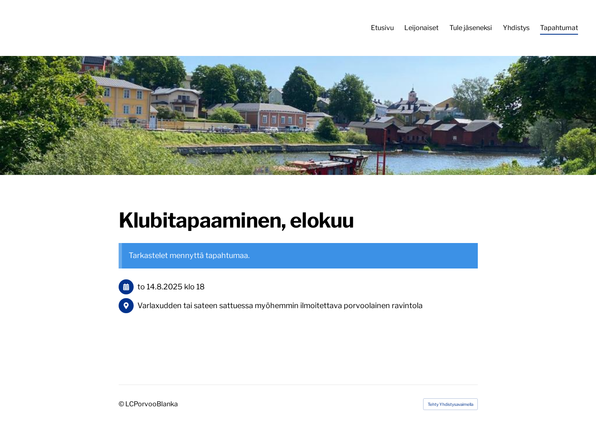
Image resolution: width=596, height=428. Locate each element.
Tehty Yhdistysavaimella (450, 404)
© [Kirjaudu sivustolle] (122, 404)
